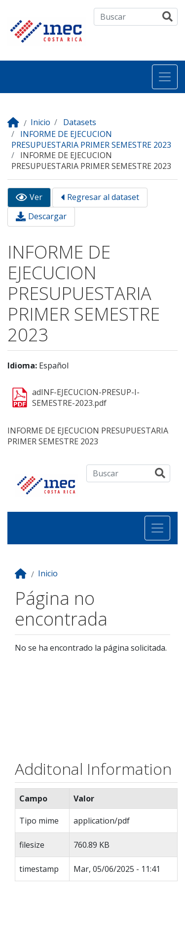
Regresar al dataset (103, 197)
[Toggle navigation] (165, 77)
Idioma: (22, 366)
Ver (36, 197)
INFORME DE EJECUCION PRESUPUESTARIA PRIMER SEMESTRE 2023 (91, 139)
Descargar (47, 216)
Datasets (79, 122)
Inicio (40, 122)
